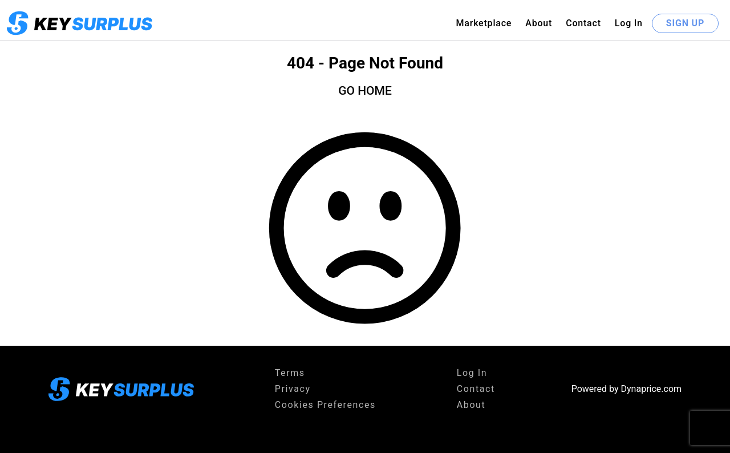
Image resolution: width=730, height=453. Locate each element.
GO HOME (365, 91)
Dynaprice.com (651, 388)
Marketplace (484, 23)
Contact (583, 23)
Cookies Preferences (325, 404)
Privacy (293, 388)
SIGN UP (685, 23)
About (538, 23)
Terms (290, 372)
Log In (629, 23)
